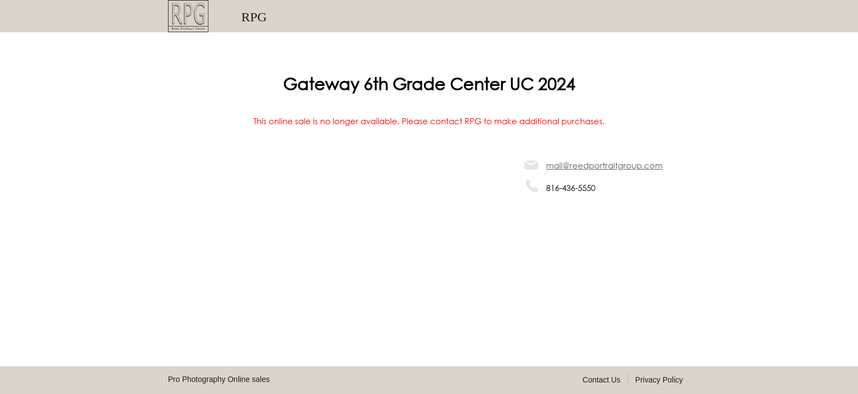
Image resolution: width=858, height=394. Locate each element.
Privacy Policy (659, 379)
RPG (254, 17)
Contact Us (602, 379)
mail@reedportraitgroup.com (604, 165)
